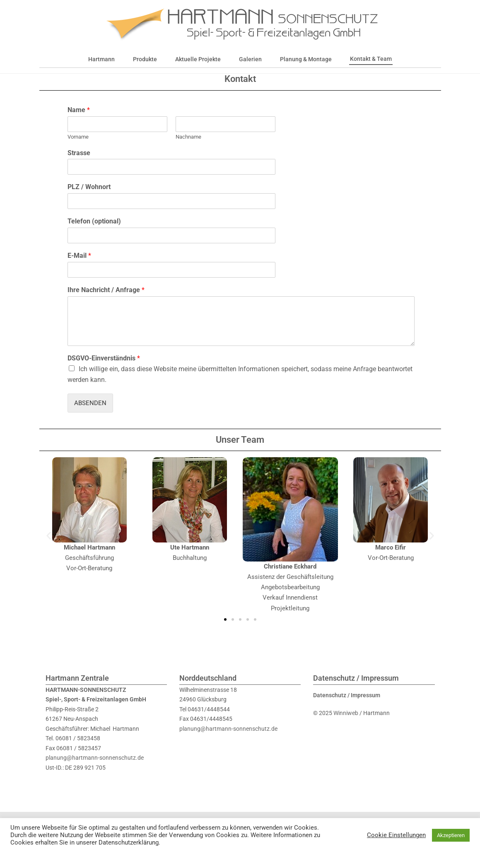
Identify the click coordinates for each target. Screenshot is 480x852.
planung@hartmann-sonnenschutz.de (95, 770)
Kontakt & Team (371, 58)
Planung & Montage (306, 59)
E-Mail (79, 268)
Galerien (250, 59)
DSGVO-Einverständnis (104, 371)
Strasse (79, 166)
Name (79, 123)
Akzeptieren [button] (451, 835)
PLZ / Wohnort (89, 200)
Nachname (188, 149)
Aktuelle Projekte (198, 59)
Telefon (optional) (94, 234)
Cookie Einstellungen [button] (396, 835)
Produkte (145, 59)
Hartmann (101, 59)
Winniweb (345, 725)
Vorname (78, 149)
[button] (48, 548)
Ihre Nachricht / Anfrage (106, 303)
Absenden (90, 416)
